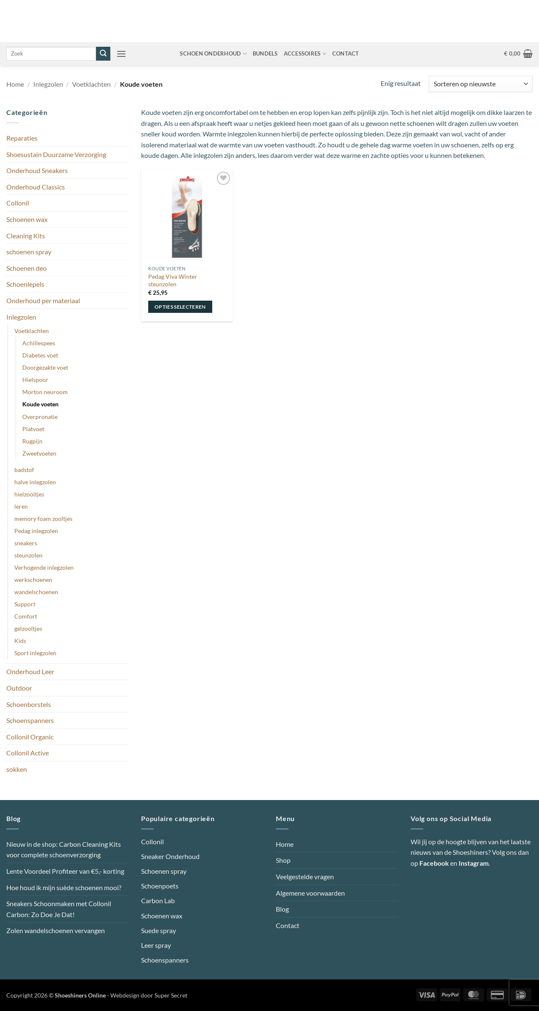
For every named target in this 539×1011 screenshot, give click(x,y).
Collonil (17, 203)
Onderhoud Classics (35, 187)
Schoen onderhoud (213, 54)
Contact (345, 53)
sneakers (25, 543)
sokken (16, 769)
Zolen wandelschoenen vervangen (55, 930)
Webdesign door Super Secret (148, 995)
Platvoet (33, 428)
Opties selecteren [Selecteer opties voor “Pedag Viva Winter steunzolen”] (180, 306)
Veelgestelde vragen (305, 876)
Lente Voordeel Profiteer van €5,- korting (65, 871)
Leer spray (156, 945)
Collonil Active (27, 753)
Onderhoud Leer (30, 671)
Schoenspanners (30, 720)
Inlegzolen (48, 84)
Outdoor (19, 688)
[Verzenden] (103, 54)
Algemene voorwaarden (310, 893)
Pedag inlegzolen (36, 530)
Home (15, 84)
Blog (282, 909)
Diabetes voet (40, 355)
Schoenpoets (160, 886)
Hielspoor (35, 379)
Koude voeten (40, 404)
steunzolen (28, 555)
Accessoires (305, 54)
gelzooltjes (28, 628)
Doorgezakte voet (45, 367)
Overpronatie (40, 416)
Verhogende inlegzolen (44, 567)
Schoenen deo (26, 268)
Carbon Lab (158, 900)
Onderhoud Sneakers (37, 170)
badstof (24, 469)
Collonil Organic (29, 737)
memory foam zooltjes (43, 518)
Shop (283, 860)
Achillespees (38, 343)
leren (21, 506)
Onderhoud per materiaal (43, 300)
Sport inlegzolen (35, 652)
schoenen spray (28, 252)
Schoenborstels (28, 704)
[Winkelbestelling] (481, 84)
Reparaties (21, 138)
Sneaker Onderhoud (170, 856)
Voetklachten (91, 84)
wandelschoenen (36, 591)
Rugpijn (32, 441)
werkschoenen (33, 579)
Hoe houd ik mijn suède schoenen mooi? (63, 887)
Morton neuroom (45, 391)
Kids (20, 640)
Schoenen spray (164, 871)
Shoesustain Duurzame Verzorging (56, 154)
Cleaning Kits (25, 236)
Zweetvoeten (39, 453)
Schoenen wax (27, 219)
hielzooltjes (29, 494)
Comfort (25, 616)
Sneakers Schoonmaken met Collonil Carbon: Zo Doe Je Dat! (58, 908)
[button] (121, 53)
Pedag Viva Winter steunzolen (172, 280)
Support (24, 604)
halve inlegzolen (35, 481)
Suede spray (158, 930)
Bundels (265, 53)
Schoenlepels (25, 284)
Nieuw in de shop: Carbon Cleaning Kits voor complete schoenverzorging (63, 849)
